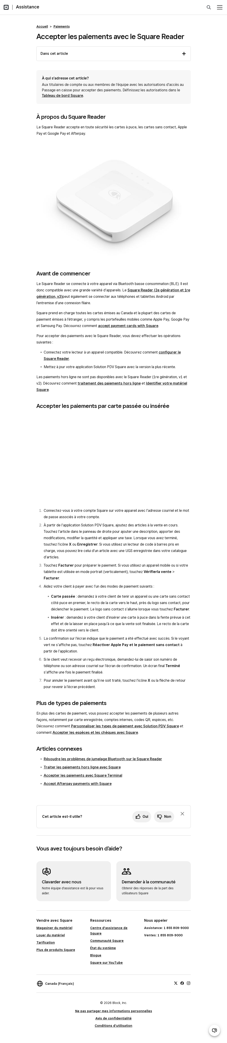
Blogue (95, 955)
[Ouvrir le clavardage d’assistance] (214, 1030)
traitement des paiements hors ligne (109, 383)
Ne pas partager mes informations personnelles (113, 1011)
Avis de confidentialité (113, 1018)
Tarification (45, 942)
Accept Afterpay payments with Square (78, 784)
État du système (103, 948)
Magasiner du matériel (54, 928)
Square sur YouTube (106, 962)
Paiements (62, 26)
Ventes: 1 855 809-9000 (163, 935)
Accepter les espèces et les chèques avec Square (95, 732)
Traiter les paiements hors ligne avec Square (82, 767)
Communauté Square (107, 941)
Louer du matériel (50, 935)
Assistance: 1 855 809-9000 (166, 928)
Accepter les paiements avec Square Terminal (83, 775)
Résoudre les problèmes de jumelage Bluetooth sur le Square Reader (103, 759)
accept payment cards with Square (128, 326)
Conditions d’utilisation (113, 1025)
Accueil (42, 26)
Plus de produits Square (55, 950)
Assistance (27, 7)
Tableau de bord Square (62, 95)
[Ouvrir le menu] (219, 7)
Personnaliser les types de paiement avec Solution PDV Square (125, 726)
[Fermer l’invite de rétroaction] (182, 813)
